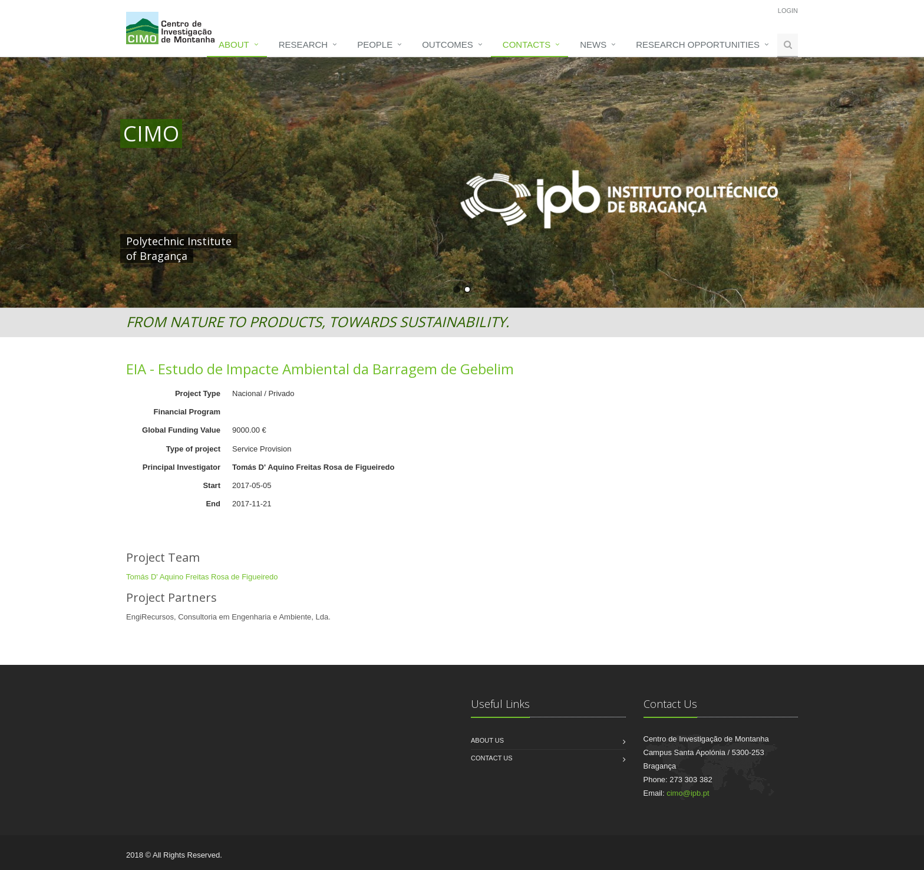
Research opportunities (698, 44)
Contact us (492, 758)
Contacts (526, 44)
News (593, 44)
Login (788, 10)
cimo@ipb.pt (687, 793)
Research (303, 44)
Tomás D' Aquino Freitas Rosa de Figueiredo (202, 576)
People (374, 44)
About (234, 44)
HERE (367, 241)
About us (487, 740)
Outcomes (447, 44)
